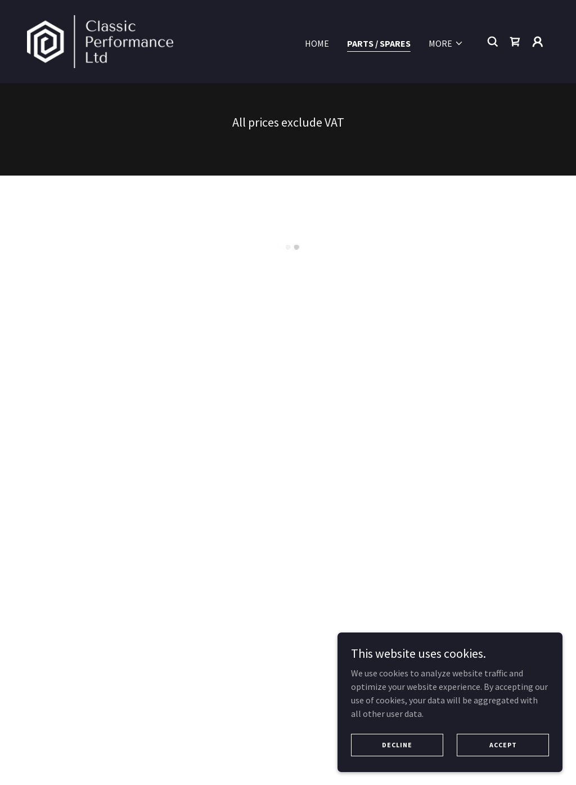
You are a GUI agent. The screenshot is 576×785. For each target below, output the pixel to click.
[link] (100, 39)
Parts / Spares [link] (379, 41)
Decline (397, 752)
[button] (446, 41)
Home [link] (317, 41)
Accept (503, 752)
